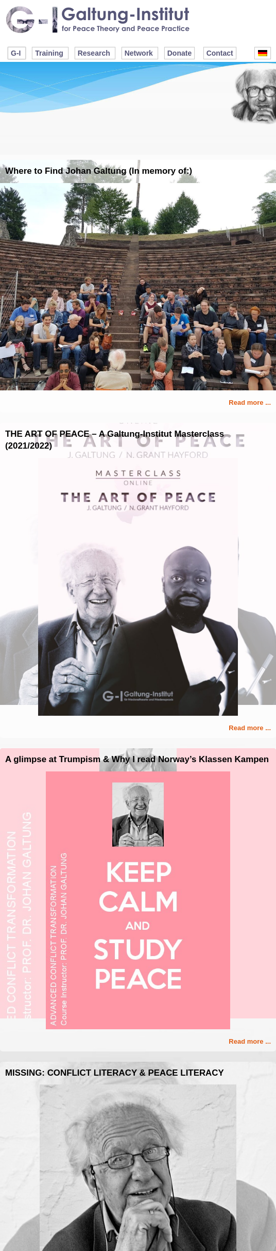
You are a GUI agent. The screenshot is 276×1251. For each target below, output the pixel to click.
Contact (219, 53)
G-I (16, 53)
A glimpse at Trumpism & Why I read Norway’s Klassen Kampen (137, 759)
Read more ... (250, 402)
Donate (179, 53)
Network (139, 53)
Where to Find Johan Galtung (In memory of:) (98, 171)
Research (94, 53)
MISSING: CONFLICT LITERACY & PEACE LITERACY (114, 1073)
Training (49, 53)
